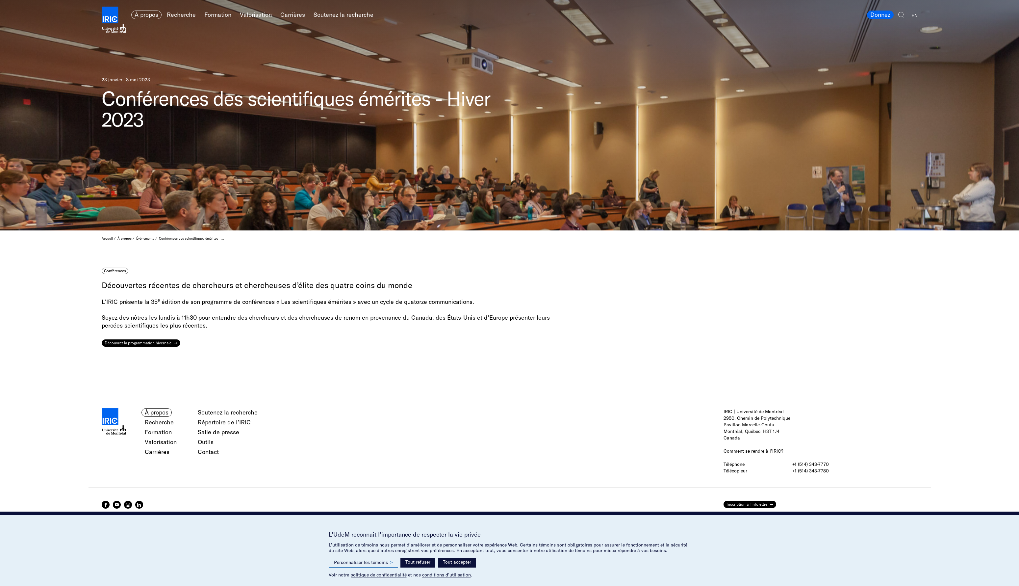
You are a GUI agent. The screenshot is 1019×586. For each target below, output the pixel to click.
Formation (217, 14)
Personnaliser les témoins (363, 562)
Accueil (107, 238)
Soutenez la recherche (343, 14)
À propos (146, 14)
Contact (208, 452)
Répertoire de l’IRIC (224, 422)
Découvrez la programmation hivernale (138, 342)
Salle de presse (218, 432)
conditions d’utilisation (446, 575)
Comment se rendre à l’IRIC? (753, 451)
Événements (145, 238)
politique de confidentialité (378, 575)
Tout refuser (417, 562)
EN (914, 15)
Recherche (181, 14)
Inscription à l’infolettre (746, 504)
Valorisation (256, 14)
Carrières (292, 14)
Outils (206, 442)
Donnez (880, 14)
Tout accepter (457, 562)
